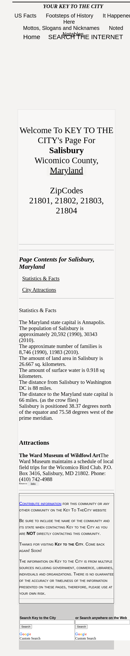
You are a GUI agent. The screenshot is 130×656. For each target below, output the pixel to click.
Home (31, 36)
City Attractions (39, 290)
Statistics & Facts (40, 278)
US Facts (26, 16)
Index (33, 483)
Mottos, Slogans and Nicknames (62, 28)
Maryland (66, 170)
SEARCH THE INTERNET (85, 36)
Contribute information (40, 503)
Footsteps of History (70, 16)
